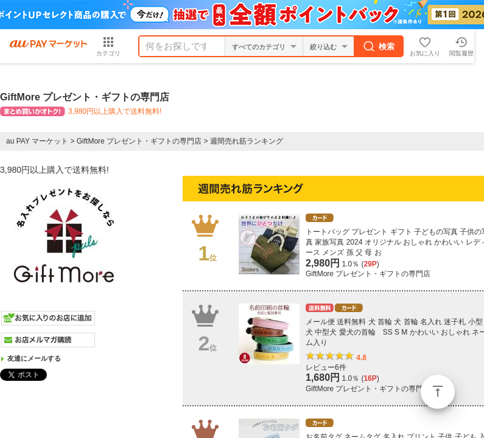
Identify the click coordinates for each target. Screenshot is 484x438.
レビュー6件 (326, 367)
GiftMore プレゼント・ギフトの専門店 (139, 141)
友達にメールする (34, 358)
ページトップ (438, 392)
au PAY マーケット (37, 141)
